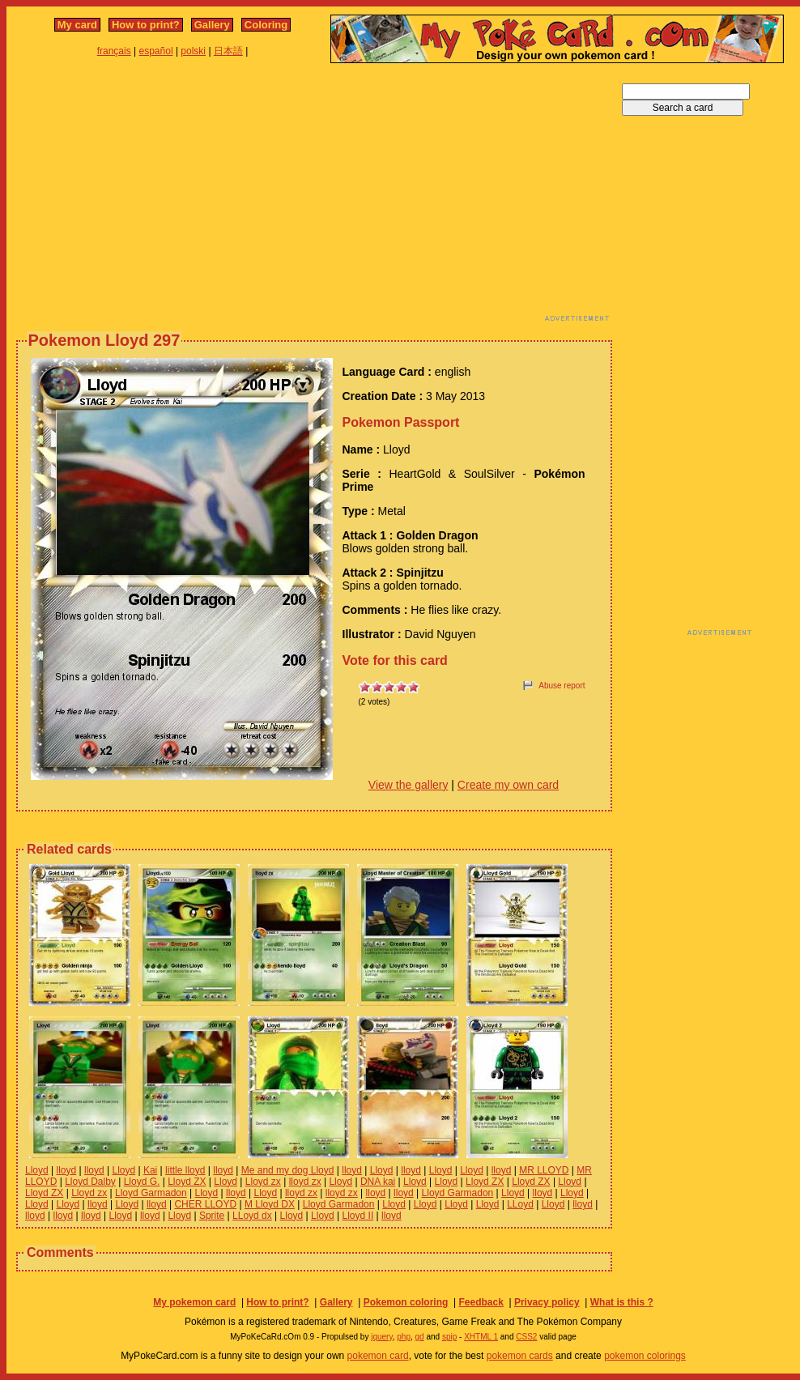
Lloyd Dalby (90, 1181)
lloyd (66, 1170)
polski (193, 51)
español (156, 51)
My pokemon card (194, 1302)
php (404, 1336)
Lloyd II (358, 1215)
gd (419, 1336)
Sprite (211, 1215)
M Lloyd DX (270, 1204)
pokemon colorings (645, 1355)
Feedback (480, 1302)
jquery (382, 1336)
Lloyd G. (142, 1181)
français (114, 51)
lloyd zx (305, 1181)
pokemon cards (520, 1355)
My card (77, 25)
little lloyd (185, 1170)
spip (449, 1336)
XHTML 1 (481, 1336)
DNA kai (377, 1181)
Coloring (266, 25)
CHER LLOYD (205, 1204)
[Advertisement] (309, 196)
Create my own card (508, 784)
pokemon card (378, 1355)
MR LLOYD (543, 1170)
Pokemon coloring (406, 1302)
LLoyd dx (252, 1215)
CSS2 (526, 1336)
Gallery (212, 25)
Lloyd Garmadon (151, 1193)
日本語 (228, 51)
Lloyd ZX (187, 1181)
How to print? (146, 25)
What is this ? (621, 1302)
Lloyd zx (263, 1181)
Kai (150, 1170)
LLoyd (520, 1204)
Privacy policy (547, 1302)
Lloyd (37, 1170)
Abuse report (561, 685)
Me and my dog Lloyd (287, 1170)
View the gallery (408, 784)
